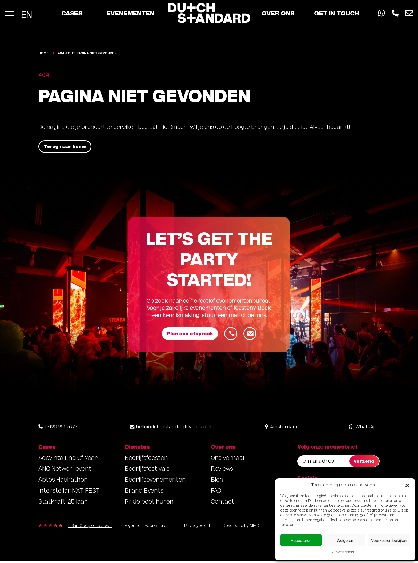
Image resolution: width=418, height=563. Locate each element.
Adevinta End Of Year (68, 460)
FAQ (216, 492)
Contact (222, 503)
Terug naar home (66, 146)
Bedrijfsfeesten (146, 460)
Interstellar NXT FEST (69, 492)
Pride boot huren (149, 503)
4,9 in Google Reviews (90, 528)
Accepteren (301, 540)
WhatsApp (364, 428)
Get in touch (336, 14)
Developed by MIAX (246, 527)
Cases (71, 14)
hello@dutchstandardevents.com (171, 428)
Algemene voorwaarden (149, 527)
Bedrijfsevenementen (155, 481)
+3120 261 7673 (58, 428)
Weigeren (345, 540)
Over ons (278, 14)
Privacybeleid (342, 553)
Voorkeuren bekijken (389, 540)
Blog (217, 481)
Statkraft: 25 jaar (62, 503)
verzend (364, 462)
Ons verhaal (227, 460)
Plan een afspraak (189, 334)
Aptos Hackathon (63, 481)
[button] (407, 485)
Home (43, 53)
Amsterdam (281, 428)
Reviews (222, 471)
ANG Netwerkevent (64, 471)
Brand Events (144, 492)
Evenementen (130, 14)
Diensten (137, 448)
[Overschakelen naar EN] (26, 14)
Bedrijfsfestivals (147, 471)
